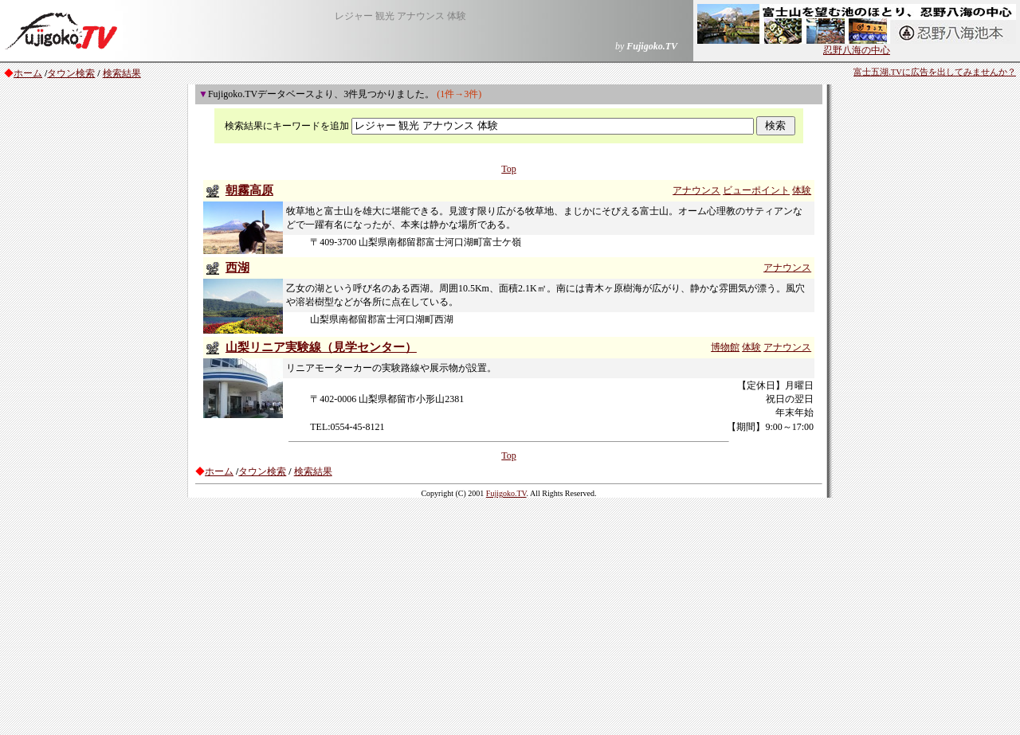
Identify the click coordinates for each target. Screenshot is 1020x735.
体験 (801, 190)
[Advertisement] (510, 615)
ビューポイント (756, 190)
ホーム (28, 73)
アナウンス (696, 190)
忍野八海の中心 (856, 45)
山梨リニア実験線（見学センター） (321, 347)
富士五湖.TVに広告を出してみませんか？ (934, 72)
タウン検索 (71, 73)
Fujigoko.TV (506, 493)
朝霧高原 (249, 190)
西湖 (237, 267)
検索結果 (122, 73)
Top (508, 168)
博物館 (725, 347)
